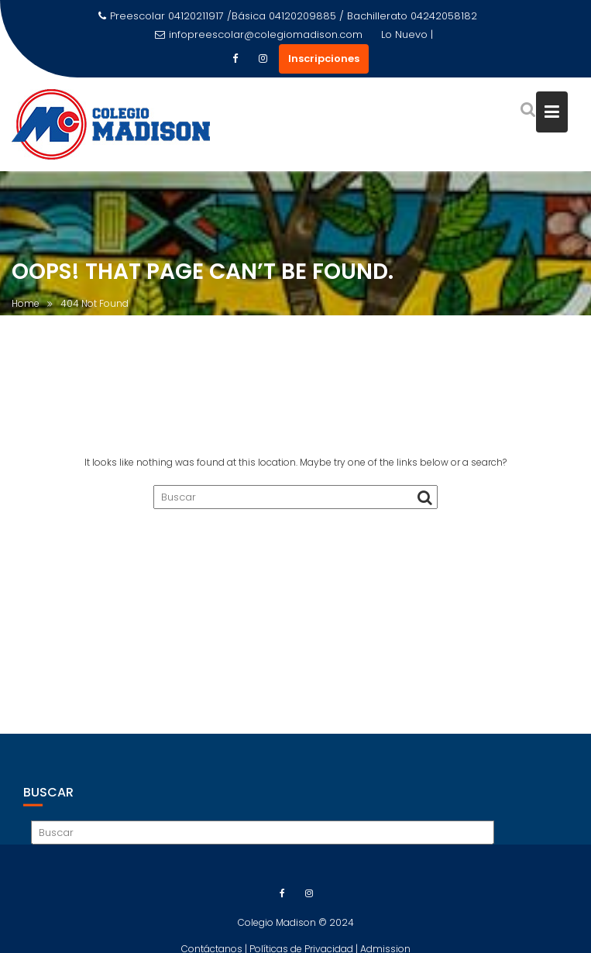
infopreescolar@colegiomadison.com (259, 34)
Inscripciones (323, 58)
